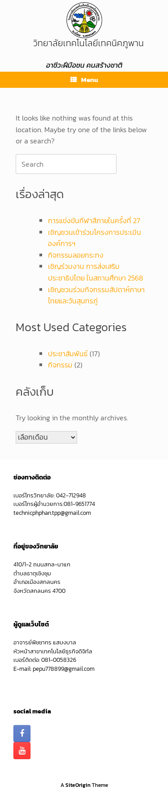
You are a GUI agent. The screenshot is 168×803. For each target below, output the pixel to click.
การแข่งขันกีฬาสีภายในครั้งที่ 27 (94, 220)
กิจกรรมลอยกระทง (75, 255)
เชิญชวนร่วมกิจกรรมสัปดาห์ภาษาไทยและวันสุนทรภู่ (96, 295)
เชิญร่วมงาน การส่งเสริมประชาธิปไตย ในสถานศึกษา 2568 (95, 272)
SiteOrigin (77, 785)
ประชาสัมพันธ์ (68, 353)
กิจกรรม (60, 364)
